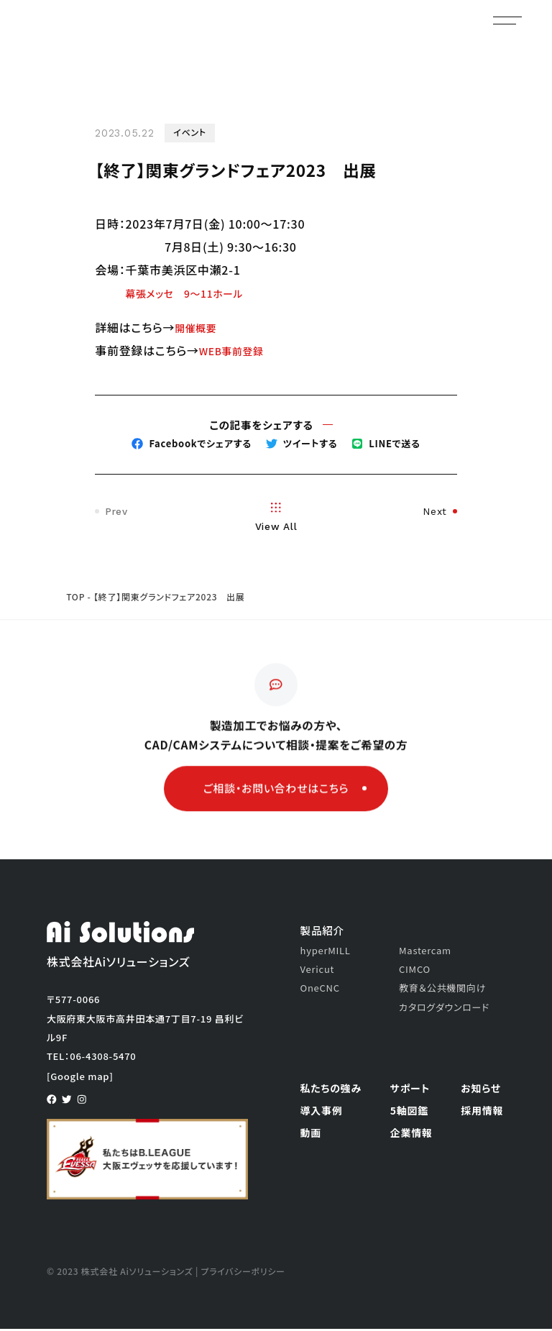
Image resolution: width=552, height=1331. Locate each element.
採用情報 (482, 1112)
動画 (310, 1135)
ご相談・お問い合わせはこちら (285, 800)
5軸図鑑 (409, 1112)
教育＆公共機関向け (442, 990)
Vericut (317, 971)
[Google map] (80, 1078)
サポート (410, 1090)
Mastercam (425, 952)
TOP (75, 599)
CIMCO (415, 971)
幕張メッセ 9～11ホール (193, 292)
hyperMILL (325, 952)
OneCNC (320, 990)
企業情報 (411, 1135)
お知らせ (481, 1090)
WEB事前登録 (236, 350)
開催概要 (199, 327)
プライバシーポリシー (243, 1274)
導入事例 (321, 1112)
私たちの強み (331, 1090)
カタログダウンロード (444, 1009)
